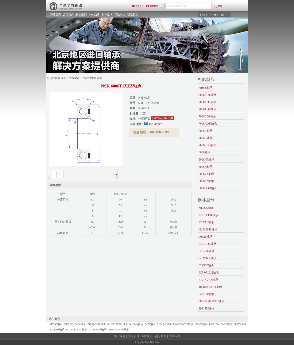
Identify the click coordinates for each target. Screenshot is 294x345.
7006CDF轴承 (207, 116)
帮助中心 (120, 14)
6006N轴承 (206, 166)
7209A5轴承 (206, 222)
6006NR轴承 (206, 159)
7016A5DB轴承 (97, 329)
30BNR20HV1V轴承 (211, 301)
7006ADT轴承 (208, 102)
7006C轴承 (205, 138)
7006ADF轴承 (207, 109)
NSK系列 (133, 336)
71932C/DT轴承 (96, 324)
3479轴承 (150, 324)
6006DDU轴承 (208, 188)
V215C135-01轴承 (76, 329)
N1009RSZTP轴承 (118, 329)
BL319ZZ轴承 (207, 258)
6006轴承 (204, 152)
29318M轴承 (206, 308)
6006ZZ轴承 (206, 181)
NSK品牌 (94, 14)
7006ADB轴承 (208, 123)
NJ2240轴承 (136, 324)
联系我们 (132, 14)
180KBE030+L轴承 (211, 287)
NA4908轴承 (57, 329)
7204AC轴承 (164, 324)
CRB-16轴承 (206, 251)
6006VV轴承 (207, 174)
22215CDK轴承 (208, 215)
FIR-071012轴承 (209, 272)
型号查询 (106, 14)
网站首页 (55, 14)
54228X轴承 (206, 294)
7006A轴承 (206, 130)
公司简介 (68, 14)
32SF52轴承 (206, 265)
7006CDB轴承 (208, 145)
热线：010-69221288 (212, 14)
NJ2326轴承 (206, 208)
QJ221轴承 (205, 236)
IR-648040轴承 (208, 229)
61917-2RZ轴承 (208, 279)
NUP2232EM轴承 (117, 324)
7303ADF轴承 (207, 243)
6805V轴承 (240, 324)
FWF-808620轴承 (183, 324)
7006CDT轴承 (207, 95)
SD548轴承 (56, 324)
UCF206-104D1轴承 (220, 324)
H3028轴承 (201, 324)
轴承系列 (81, 14)
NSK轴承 (74, 78)
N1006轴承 (206, 87)
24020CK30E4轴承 (75, 324)
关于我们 (119, 336)
